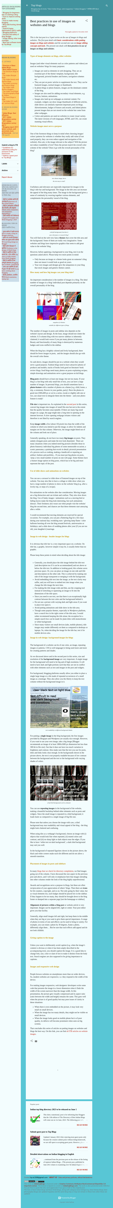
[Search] (106, 6)
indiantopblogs (39, 1184)
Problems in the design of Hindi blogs (9, 249)
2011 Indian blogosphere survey (9, 118)
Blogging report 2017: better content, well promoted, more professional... (10, 130)
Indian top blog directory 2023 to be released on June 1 (53, 1109)
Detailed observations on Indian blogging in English (52, 1154)
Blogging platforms (10, 33)
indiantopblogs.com (70, 1186)
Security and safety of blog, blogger (10, 35)
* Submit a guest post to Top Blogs (10, 157)
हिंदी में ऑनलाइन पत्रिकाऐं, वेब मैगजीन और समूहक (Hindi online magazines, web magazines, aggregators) (10, 209)
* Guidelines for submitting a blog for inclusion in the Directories (9, 151)
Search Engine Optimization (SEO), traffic (11, 30)
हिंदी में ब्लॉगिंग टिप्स (9, 260)
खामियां (4, 248)
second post (71, 404)
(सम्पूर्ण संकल (6, 263)
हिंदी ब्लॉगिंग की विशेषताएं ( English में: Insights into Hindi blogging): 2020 (10, 218)
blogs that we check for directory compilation (55, 871)
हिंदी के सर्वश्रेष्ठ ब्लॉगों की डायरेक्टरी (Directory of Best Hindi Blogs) (10, 201)
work (29, 1184)
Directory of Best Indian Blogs (8, 67)
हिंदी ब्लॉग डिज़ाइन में (9, 246)
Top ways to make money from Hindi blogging (10, 256)
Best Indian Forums (10, 70)
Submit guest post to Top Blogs (43, 1132)
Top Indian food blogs (10, 91)
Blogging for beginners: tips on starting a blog (11, 14)
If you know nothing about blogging (10, 271)
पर (2, 242)
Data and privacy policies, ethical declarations (75, 1177)
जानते (12, 269)
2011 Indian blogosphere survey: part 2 (9, 123)
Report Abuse (7, 177)
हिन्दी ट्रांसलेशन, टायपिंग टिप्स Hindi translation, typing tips (10, 277)
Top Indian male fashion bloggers (8, 88)
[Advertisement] (101, 49)
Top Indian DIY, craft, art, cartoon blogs (10, 102)
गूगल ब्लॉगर (9, 231)
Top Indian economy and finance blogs (9, 84)
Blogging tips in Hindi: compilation (10, 263)
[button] (86, 21)
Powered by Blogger (67, 1198)
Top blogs (36, 5)
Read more (82, 1125)
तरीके (13, 254)
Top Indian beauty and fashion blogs (10, 80)
